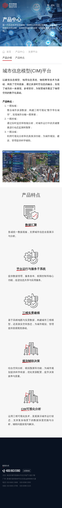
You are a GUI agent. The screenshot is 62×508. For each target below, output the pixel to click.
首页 (9, 51)
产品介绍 (7, 57)
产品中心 (20, 51)
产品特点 (20, 57)
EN (52, 5)
